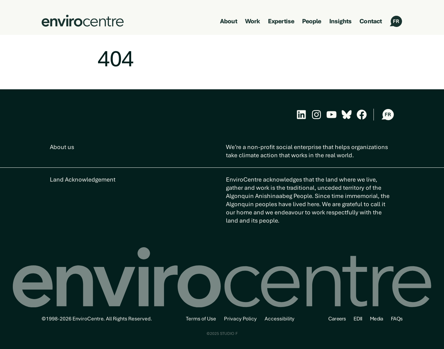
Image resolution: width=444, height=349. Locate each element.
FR (396, 21)
